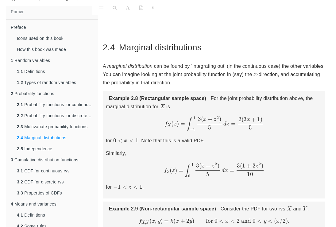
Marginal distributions (41, 137)
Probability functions (32, 93)
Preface (18, 27)
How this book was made (41, 49)
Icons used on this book (40, 38)
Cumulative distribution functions (44, 159)
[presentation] (255, 74)
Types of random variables (46, 82)
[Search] (114, 7)
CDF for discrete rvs (40, 181)
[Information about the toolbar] (153, 7)
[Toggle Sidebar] (101, 7)
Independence (34, 148)
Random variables (30, 60)
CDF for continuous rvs (43, 170)
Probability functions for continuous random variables (57, 104)
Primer (17, 11)
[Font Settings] (127, 7)
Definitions (31, 71)
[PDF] (141, 7)
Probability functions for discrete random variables (57, 115)
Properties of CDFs (39, 192)
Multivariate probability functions (52, 126)
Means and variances (33, 204)
